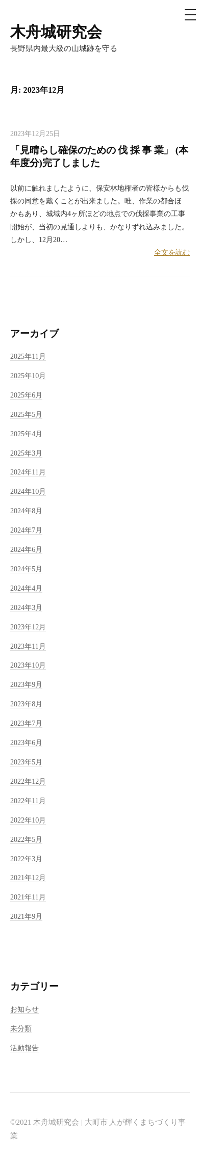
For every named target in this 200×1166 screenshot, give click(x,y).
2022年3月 (26, 859)
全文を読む (172, 252)
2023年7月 (26, 723)
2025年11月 (28, 356)
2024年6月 (26, 549)
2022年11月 (28, 801)
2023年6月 (26, 742)
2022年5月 (26, 839)
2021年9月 (26, 916)
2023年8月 (26, 704)
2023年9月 (26, 684)
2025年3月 (26, 453)
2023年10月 (28, 665)
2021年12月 (28, 877)
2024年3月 (26, 607)
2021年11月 (28, 897)
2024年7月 (26, 530)
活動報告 (24, 1048)
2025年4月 (26, 434)
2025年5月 (26, 414)
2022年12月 (28, 781)
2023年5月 (26, 762)
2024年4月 (26, 588)
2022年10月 (28, 820)
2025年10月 (28, 376)
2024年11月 (28, 472)
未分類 (21, 1028)
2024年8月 (26, 511)
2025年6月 (26, 395)
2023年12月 (28, 627)
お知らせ (24, 1009)
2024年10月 (28, 491)
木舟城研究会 (56, 31)
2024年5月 (26, 569)
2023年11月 (28, 646)
